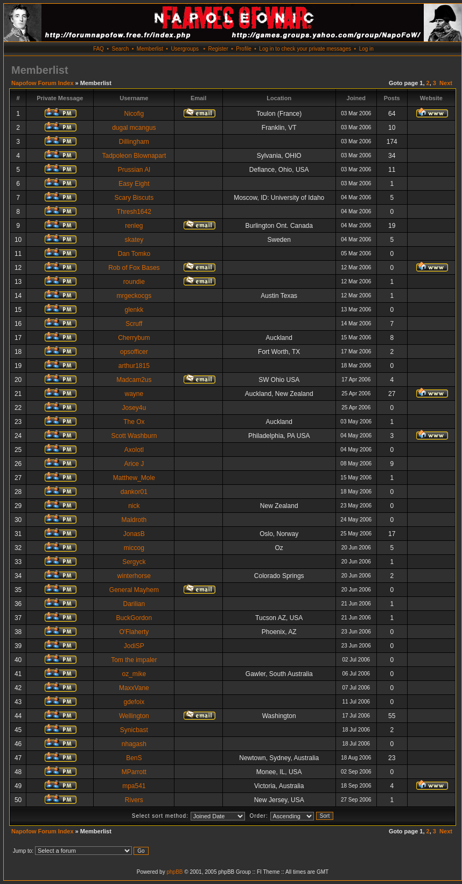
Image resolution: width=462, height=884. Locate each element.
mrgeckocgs (134, 296)
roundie (134, 282)
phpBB (174, 872)
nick (133, 506)
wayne (134, 394)
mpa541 (133, 786)
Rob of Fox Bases (133, 268)
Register (218, 49)
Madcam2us (133, 380)
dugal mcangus (134, 127)
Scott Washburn (134, 436)
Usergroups (185, 49)
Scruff (133, 324)
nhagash (134, 744)
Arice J (134, 464)
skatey (134, 239)
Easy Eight (133, 183)
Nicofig (134, 113)
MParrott (134, 772)
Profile (243, 49)
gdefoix (134, 702)
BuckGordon (134, 618)
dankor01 (134, 492)
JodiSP (134, 646)
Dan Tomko (134, 253)
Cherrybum (134, 338)
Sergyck (133, 562)
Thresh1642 (134, 211)
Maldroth (134, 520)
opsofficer (134, 352)
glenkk (134, 310)
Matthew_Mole (134, 478)
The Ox (133, 422)
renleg (134, 225)
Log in (366, 49)
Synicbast (134, 730)
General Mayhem (134, 590)
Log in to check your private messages (305, 49)
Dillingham (134, 141)
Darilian (134, 604)
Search (120, 49)
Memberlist (150, 49)
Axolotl (134, 450)
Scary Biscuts (134, 197)
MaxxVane (134, 688)
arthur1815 (134, 366)
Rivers (134, 800)
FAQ (98, 49)
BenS (134, 758)
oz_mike (134, 674)
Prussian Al (134, 169)
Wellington (134, 716)
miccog (134, 548)
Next (445, 83)
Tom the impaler (134, 660)
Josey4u (134, 408)
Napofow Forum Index (42, 83)
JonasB (134, 534)
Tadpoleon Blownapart (134, 155)
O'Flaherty (134, 632)
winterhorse (134, 576)
